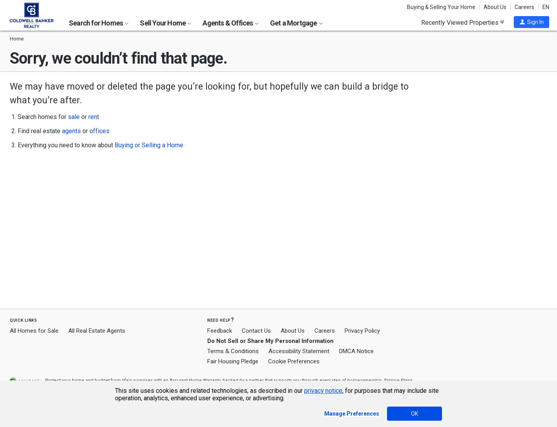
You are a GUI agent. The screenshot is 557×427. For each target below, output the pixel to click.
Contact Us (256, 330)
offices (99, 131)
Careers (524, 7)
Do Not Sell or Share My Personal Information (270, 341)
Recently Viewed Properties (462, 22)
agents (71, 131)
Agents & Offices (230, 23)
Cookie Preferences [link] (294, 361)
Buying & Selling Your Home (441, 7)
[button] (531, 22)
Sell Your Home (165, 23)
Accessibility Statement (298, 351)
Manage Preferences (351, 413)
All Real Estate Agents (96, 330)
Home (17, 39)
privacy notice (323, 390)
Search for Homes (98, 23)
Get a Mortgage (296, 23)
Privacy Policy (362, 330)
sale (74, 117)
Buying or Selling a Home (149, 145)
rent (93, 117)
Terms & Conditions (233, 351)
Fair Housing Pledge (232, 361)
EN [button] (545, 7)
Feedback (219, 331)
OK (414, 414)
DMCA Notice (356, 351)
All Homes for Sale (34, 330)
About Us (495, 7)
